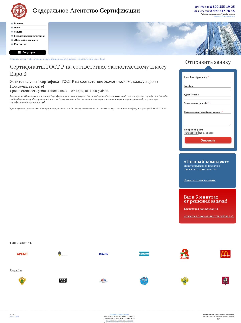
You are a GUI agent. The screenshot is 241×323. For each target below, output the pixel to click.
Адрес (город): (191, 94)
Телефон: (188, 85)
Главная (18, 23)
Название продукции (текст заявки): (203, 111)
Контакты (20, 44)
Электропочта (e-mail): (196, 103)
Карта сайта (14, 316)
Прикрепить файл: (193, 129)
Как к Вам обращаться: (196, 77)
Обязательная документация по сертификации (52, 58)
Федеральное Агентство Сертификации (86, 10)
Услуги (18, 31)
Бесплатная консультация (29, 35)
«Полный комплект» (26, 40)
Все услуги (29, 52)
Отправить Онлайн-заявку (119, 314)
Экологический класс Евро (91, 58)
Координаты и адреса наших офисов (119, 321)
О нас (17, 27)
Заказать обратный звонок (224, 16)
